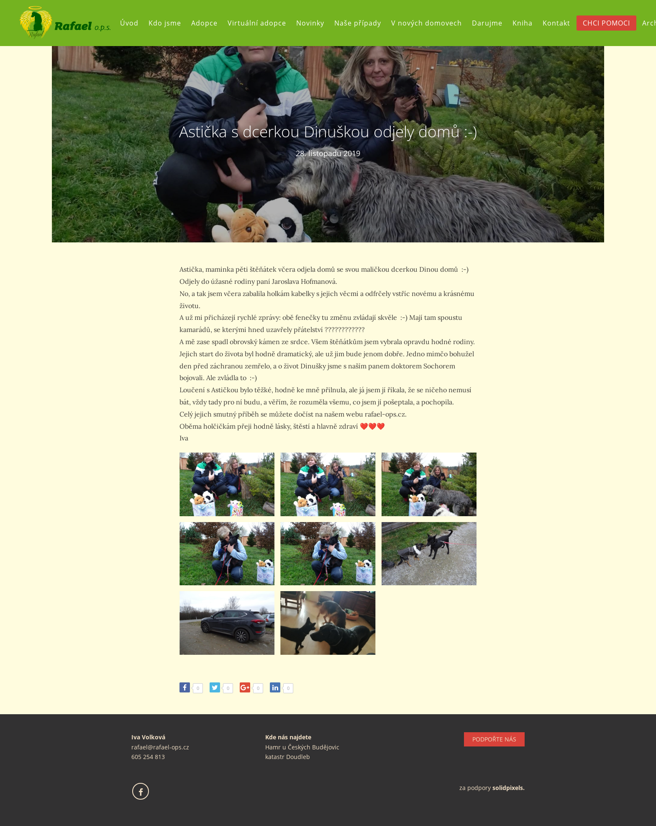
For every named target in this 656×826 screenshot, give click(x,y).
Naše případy (361, 23)
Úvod (132, 23)
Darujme (490, 23)
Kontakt (560, 23)
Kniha (526, 23)
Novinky (314, 23)
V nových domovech (430, 23)
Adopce (208, 23)
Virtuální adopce (260, 23)
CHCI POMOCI (609, 23)
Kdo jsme (168, 23)
